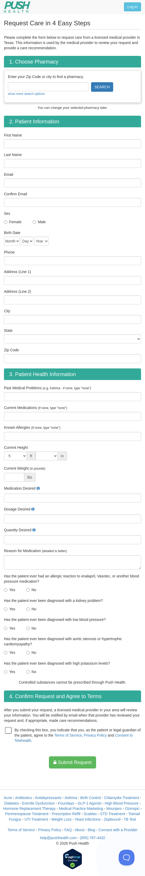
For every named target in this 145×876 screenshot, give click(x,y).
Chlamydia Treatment (121, 798)
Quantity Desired (17, 530)
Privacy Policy (95, 735)
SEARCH (102, 87)
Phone (9, 252)
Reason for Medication (35, 551)
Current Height (16, 447)
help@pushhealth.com (58, 838)
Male (42, 222)
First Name (13, 135)
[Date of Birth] (12, 241)
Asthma (70, 798)
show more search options (26, 94)
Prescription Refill (66, 814)
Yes (12, 590)
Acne (8, 798)
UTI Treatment (36, 819)
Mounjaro (114, 808)
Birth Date (12, 233)
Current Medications (35, 408)
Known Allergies (32, 427)
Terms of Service (68, 735)
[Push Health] (17, 7)
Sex (7, 213)
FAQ (68, 830)
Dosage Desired (17, 509)
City (7, 311)
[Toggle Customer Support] (126, 857)
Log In (132, 7)
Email (8, 174)
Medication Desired (20, 488)
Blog (91, 830)
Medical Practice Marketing (81, 808)
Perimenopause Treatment (26, 814)
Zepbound (112, 819)
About (79, 830)
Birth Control (90, 798)
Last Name (13, 155)
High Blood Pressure (121, 803)
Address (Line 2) (17, 291)
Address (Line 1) (17, 272)
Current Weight (24, 468)
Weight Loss (61, 819)
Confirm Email (15, 194)
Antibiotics (23, 798)
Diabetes (11, 803)
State (8, 330)
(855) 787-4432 (92, 838)
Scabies (90, 814)
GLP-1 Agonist (89, 803)
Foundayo (66, 803)
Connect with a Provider (118, 830)
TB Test (130, 819)
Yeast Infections (88, 819)
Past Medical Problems (47, 388)
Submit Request (72, 762)
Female (15, 222)
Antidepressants (48, 798)
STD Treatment (112, 814)
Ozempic (132, 808)
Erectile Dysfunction (38, 803)
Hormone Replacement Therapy (29, 808)
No (34, 590)
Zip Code (11, 350)
